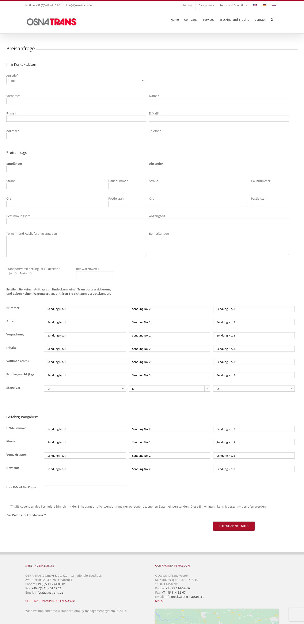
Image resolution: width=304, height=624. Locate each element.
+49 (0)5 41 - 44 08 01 (51, 584)
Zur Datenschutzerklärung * (26, 515)
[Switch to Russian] (274, 5)
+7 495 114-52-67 (174, 592)
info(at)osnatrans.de (79, 5)
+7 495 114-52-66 (178, 588)
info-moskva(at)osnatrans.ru (184, 597)
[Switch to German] (264, 5)
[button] (272, 19)
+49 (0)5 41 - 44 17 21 (46, 588)
